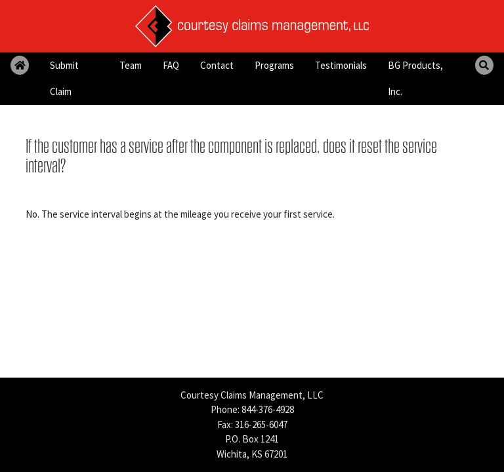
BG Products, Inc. (415, 78)
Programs (274, 65)
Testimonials (341, 65)
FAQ (171, 65)
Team (130, 65)
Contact (217, 65)
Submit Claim (64, 78)
